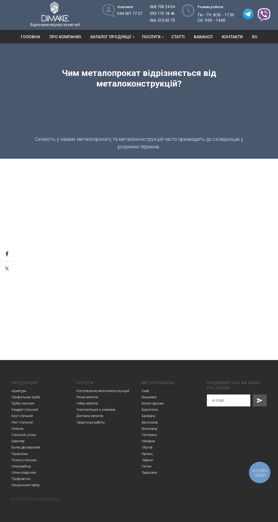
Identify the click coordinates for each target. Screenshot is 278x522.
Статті (178, 36)
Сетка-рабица (21, 466)
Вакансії (203, 36)
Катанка (17, 429)
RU (254, 36)
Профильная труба (25, 397)
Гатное (146, 466)
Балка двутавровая (25, 447)
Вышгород (149, 429)
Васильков (150, 422)
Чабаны (147, 460)
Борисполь (150, 410)
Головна (30, 36)
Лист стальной (22, 422)
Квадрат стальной (24, 410)
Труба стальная (22, 403)
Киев (145, 391)
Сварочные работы (91, 422)
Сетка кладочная (23, 473)
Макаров (148, 441)
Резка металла (87, 397)
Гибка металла (87, 403)
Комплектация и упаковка (96, 410)
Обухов (147, 447)
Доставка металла (90, 416)
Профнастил (20, 479)
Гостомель (149, 435)
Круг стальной (22, 416)
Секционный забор (25, 485)
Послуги (151, 36)
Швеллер (18, 441)
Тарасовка (149, 473)
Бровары (148, 416)
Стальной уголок (23, 435)
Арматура (18, 391)
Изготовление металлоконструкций (103, 391)
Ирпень (147, 454)
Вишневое (149, 397)
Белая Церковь (153, 403)
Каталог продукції (110, 36)
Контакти (232, 36)
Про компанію (65, 36)
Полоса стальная (24, 460)
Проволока (19, 454)
